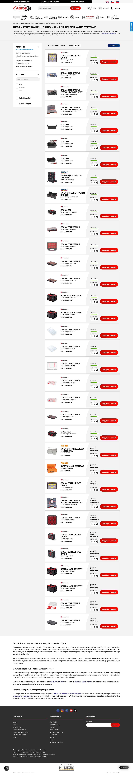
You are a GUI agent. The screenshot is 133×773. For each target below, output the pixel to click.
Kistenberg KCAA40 (73, 125)
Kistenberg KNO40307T (73, 399)
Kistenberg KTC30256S (73, 587)
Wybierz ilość (93, 60)
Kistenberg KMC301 (73, 485)
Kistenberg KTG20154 (73, 621)
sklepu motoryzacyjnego (109, 33)
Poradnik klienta (54, 724)
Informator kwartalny (56, 732)
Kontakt (15, 737)
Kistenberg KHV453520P (73, 433)
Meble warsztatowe (23, 53)
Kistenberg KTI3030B (73, 518)
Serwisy (52, 740)
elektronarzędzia (75, 694)
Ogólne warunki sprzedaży (21, 732)
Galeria (15, 724)
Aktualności (53, 722)
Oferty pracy (17, 727)
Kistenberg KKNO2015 (73, 347)
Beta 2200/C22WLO (73, 467)
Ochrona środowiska (19, 735)
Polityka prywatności (19, 729)
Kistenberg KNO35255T (73, 381)
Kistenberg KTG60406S (73, 416)
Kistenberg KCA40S (73, 142)
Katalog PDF (114, 45)
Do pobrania (53, 735)
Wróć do (24, 49)
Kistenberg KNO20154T (73, 364)
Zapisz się (115, 725)
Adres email (89, 721)
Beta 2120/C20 (73, 451)
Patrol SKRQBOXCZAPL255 (73, 195)
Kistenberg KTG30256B (73, 245)
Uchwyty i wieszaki (22, 63)
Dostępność (93, 56)
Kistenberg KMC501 (73, 58)
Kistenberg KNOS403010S (73, 109)
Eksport (52, 737)
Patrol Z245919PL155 (73, 178)
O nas (15, 722)
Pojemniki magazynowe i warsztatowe (27, 57)
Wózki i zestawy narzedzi (24, 66)
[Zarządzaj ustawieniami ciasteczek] (6, 768)
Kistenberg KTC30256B (73, 313)
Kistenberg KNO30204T (73, 604)
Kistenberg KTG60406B (73, 279)
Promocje (53, 727)
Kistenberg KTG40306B (73, 262)
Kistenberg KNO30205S (73, 74)
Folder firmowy (54, 729)
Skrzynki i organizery (24, 60)
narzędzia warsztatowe (61, 694)
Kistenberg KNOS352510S (73, 502)
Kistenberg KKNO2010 (73, 330)
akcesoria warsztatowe (83, 682)
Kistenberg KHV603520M (73, 211)
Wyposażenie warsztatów (22, 696)
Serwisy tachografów (56, 742)
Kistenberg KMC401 (73, 554)
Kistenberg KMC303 (73, 537)
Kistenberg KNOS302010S (73, 92)
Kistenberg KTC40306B (73, 296)
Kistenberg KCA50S (73, 159)
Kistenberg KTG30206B (73, 228)
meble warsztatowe (57, 682)
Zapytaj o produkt (109, 62)
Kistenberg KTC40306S (73, 570)
